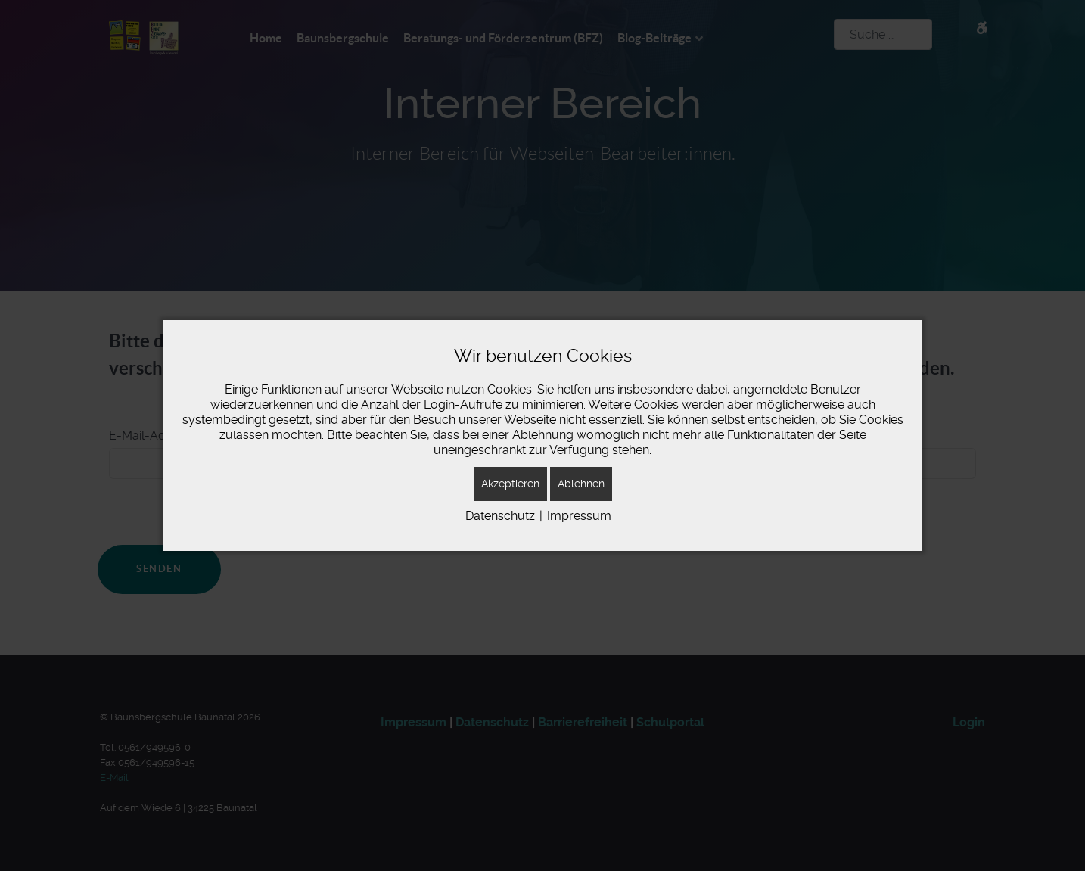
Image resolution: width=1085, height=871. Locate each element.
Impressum (579, 516)
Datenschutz (500, 516)
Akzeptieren (510, 483)
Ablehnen (581, 483)
